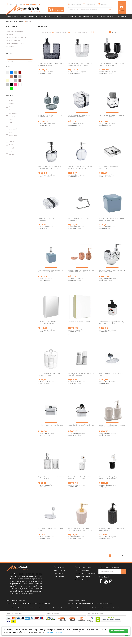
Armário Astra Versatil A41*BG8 (79, 322)
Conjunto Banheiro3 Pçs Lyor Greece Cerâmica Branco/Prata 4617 (112, 425)
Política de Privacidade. (54, 632)
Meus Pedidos (76, 4)
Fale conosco (59, 577)
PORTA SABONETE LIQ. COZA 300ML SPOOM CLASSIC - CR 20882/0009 (50, 167)
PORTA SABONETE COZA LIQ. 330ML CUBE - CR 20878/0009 (111, 116)
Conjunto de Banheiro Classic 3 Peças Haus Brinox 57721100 (51, 64)
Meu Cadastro (90, 4)
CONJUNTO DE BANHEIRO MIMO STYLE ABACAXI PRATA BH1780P (112, 271)
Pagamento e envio (82, 577)
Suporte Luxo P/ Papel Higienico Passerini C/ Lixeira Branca (79, 477)
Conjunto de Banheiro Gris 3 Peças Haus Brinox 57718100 (50, 116)
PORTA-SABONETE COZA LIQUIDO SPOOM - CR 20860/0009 (80, 167)
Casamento (58, 9)
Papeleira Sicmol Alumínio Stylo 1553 (81, 425)
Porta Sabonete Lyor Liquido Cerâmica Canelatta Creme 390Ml (80, 529)
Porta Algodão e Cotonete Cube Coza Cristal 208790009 (79, 116)
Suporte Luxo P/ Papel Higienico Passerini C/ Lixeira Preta (110, 477)
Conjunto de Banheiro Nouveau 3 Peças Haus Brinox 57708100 (80, 64)
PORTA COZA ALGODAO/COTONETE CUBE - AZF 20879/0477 (111, 219)
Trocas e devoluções (82, 580)
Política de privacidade (83, 567)
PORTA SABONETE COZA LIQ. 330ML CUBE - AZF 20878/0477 (50, 271)
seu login (26, 4)
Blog (123, 16)
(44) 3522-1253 (105, 4)
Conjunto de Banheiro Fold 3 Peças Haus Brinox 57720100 (111, 64)
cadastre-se (36, 4)
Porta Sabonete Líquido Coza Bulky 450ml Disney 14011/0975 (111, 322)
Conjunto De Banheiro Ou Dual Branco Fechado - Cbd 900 (81, 374)
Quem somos (59, 567)
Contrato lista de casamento (85, 574)
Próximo (122, 32)
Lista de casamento (82, 570)
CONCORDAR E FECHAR (119, 631)
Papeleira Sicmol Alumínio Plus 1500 (50, 425)
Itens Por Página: (61, 32)
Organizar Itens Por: (81, 32)
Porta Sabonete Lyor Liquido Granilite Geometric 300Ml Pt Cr (112, 529)
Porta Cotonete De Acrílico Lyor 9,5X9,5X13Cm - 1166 (49, 374)
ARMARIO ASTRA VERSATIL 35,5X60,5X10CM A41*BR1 (47, 322)
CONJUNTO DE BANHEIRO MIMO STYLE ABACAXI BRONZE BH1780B (81, 271)
